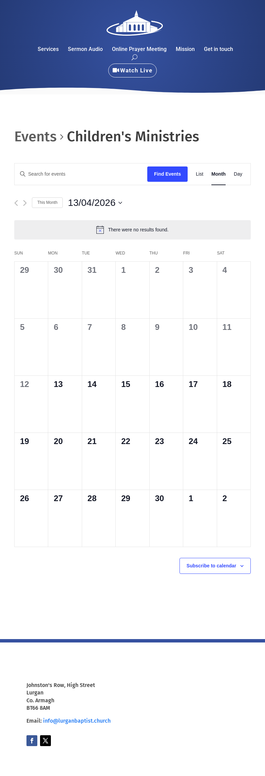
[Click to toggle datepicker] (95, 203)
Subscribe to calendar (211, 565)
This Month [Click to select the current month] (47, 202)
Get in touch (218, 49)
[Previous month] (16, 203)
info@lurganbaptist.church (77, 721)
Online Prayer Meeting (139, 49)
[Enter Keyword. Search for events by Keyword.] (81, 174)
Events (35, 136)
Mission (185, 49)
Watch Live (136, 70)
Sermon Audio (85, 49)
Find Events (167, 174)
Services (48, 49)
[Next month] (25, 203)
